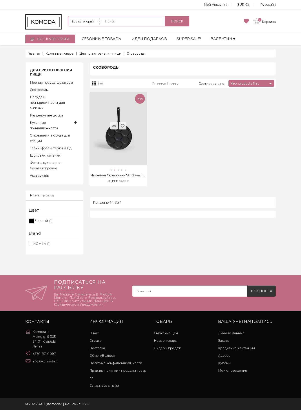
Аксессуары (39, 175)
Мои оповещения (232, 371)
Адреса (224, 356)
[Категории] (84, 21)
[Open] (32, 39)
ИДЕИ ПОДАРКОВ (149, 39)
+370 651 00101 (45, 354)
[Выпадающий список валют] (238, 4)
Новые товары (165, 341)
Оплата (95, 341)
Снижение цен (166, 333)
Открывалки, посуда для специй (50, 138)
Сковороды (39, 90)
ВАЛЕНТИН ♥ (223, 39)
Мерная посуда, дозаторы (51, 83)
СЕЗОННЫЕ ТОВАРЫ (102, 39)
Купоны (224, 363)
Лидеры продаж (167, 348)
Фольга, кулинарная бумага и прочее (46, 165)
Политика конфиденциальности (115, 363)
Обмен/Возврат (102, 356)
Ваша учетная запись (245, 322)
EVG (85, 404)
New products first (251, 83)
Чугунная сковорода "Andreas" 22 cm (121, 175)
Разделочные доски (46, 115)
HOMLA (42, 244)
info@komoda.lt (45, 361)
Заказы (224, 341)
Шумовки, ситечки (45, 155)
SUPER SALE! (189, 39)
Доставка (97, 348)
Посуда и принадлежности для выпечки (47, 102)
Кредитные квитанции (236, 348)
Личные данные (231, 333)
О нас (94, 333)
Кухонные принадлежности (44, 125)
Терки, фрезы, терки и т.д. (51, 148)
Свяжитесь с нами (104, 386)
